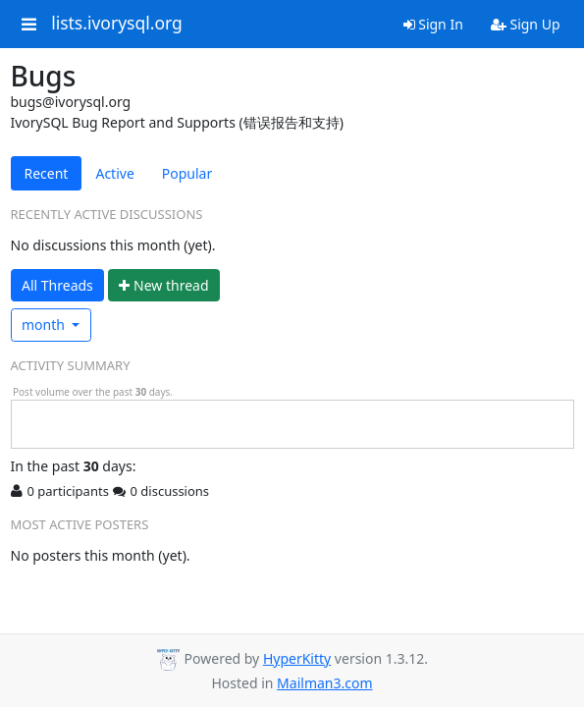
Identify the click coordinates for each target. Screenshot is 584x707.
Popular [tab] (187, 173)
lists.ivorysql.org (117, 23)
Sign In (433, 24)
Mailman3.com (324, 683)
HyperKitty (297, 658)
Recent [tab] (47, 173)
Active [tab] (114, 173)
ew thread (163, 285)
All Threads (57, 285)
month (45, 324)
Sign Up (525, 24)
